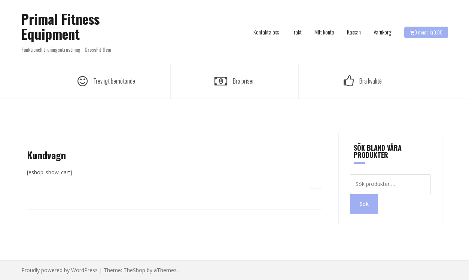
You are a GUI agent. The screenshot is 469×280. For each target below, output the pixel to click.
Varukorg (383, 32)
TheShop (134, 270)
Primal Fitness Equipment (60, 26)
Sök (364, 203)
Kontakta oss (266, 32)
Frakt (297, 32)
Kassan (354, 32)
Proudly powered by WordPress (59, 270)
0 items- (428, 32)
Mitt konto (324, 32)
